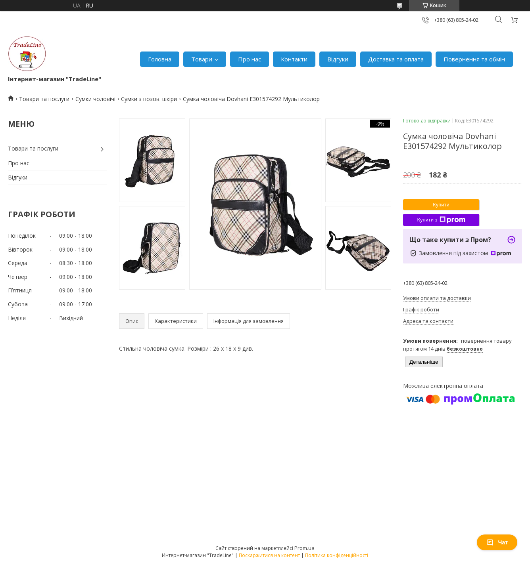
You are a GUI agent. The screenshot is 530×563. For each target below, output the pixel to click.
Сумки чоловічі (95, 99)
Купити (441, 205)
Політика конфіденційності (336, 555)
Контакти (294, 59)
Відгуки (337, 59)
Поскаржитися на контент (269, 555)
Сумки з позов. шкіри (149, 99)
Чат (497, 542)
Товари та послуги (44, 99)
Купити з (441, 219)
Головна (159, 59)
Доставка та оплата (396, 59)
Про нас (249, 59)
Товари (201, 59)
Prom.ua (304, 548)
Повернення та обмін (474, 59)
